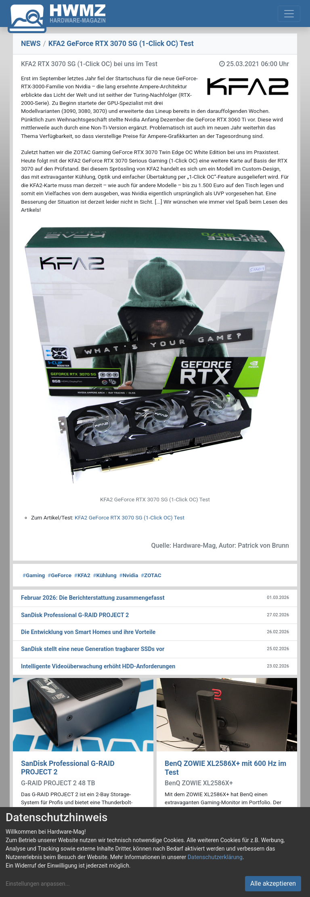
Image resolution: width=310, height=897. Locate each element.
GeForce (59, 575)
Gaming (34, 575)
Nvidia (128, 575)
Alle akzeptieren (273, 883)
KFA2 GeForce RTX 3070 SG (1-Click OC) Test (129, 517)
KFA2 (82, 575)
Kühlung (104, 575)
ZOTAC (151, 575)
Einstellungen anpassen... (38, 883)
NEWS (31, 44)
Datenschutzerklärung (215, 857)
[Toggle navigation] (289, 14)
